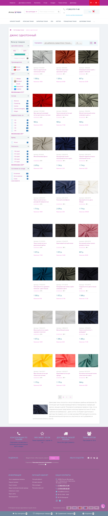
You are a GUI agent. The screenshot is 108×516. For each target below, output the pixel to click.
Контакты (28, 3)
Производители (13, 496)
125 (15, 120)
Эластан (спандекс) (19, 108)
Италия (17, 67)
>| (70, 397)
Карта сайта (12, 494)
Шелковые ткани (85, 21)
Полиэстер (17, 103)
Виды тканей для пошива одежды (18, 488)
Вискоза (16, 101)
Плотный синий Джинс (63, 200)
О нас (37, 3)
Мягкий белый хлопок (62, 330)
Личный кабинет (37, 479)
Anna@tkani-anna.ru (62, 491)
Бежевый (18, 81)
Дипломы (65, 3)
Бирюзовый (18, 87)
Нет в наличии (18, 176)
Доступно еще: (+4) (17, 133)
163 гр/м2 (17, 156)
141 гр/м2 (17, 154)
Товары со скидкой (19, 58)
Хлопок (16, 106)
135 (15, 125)
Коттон (58, 21)
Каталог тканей (15, 21)
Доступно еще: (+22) (17, 165)
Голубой (17, 89)
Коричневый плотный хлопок (64, 243)
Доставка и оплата (16, 3)
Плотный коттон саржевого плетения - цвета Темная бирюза (41, 288)
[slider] (13, 54)
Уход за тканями (13, 482)
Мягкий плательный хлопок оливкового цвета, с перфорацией (87, 115)
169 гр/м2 (17, 159)
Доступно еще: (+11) (17, 92)
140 (15, 128)
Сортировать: (38, 43)
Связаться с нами (14, 491)
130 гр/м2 (17, 151)
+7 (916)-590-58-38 (62, 489)
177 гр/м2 (17, 162)
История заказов (37, 482)
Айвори (17, 79)
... (94, 21)
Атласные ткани (28, 21)
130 (15, 123)
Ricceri (16, 142)
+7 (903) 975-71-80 (62, 486)
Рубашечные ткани (70, 21)
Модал (16, 111)
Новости (75, 3)
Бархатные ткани (42, 21)
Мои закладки (36, 485)
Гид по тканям (13, 485)
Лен (52, 21)
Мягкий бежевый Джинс (41, 156)
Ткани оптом (55, 3)
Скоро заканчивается (15, 180)
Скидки (44, 3)
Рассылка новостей (37, 488)
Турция (17, 70)
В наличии (17, 173)
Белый (17, 84)
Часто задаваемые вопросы (17, 479)
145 (15, 130)
